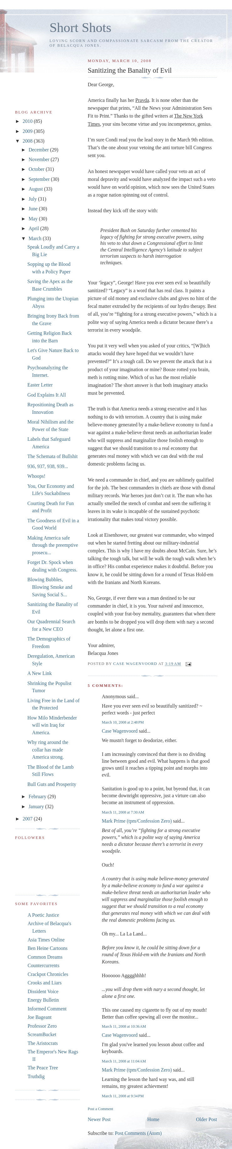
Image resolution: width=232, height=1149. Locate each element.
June (34, 208)
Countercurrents (43, 965)
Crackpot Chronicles (48, 974)
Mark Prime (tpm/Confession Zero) (137, 821)
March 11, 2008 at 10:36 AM (124, 1026)
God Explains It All (46, 395)
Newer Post (99, 1119)
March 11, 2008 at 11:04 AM (124, 1061)
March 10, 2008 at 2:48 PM (123, 722)
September (40, 179)
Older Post (206, 1119)
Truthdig (36, 1076)
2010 (28, 121)
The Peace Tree (43, 1067)
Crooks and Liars (44, 982)
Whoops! (36, 476)
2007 (28, 818)
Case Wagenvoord (120, 731)
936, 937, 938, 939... (47, 466)
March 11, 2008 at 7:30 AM (123, 812)
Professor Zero (42, 1026)
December (39, 149)
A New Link (39, 673)
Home (153, 1119)
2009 (28, 131)
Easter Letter (40, 384)
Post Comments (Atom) (138, 1133)
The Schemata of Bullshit (52, 456)
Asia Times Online (46, 939)
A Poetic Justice (43, 915)
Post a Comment (100, 1109)
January (37, 806)
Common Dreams (45, 957)
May (34, 218)
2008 (28, 141)
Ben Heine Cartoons (47, 948)
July (33, 199)
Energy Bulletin (43, 1000)
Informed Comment (47, 1008)
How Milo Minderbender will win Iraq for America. (52, 725)
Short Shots (80, 27)
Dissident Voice (43, 991)
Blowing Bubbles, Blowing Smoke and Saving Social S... (49, 587)
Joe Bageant (39, 1017)
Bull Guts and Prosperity (51, 784)
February (38, 796)
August (36, 189)
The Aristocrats (43, 1043)
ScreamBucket (42, 1034)
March (36, 238)
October (37, 169)
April (34, 228)
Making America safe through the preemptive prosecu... (52, 545)
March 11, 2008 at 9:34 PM (123, 1096)
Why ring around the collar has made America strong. (47, 750)
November (39, 159)
